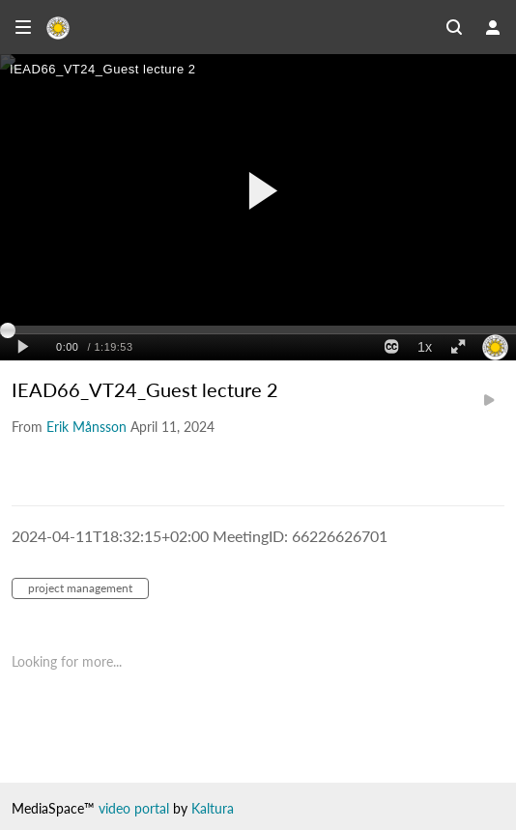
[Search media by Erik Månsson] (86, 426)
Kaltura (212, 808)
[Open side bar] (23, 27)
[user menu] (492, 27)
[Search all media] (454, 27)
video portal (134, 808)
